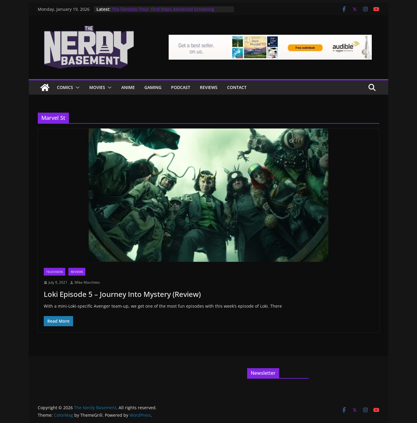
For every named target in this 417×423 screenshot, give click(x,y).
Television (54, 272)
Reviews (208, 87)
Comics (65, 87)
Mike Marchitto (87, 282)
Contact (237, 87)
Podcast (180, 87)
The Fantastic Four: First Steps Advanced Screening (163, 9)
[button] (76, 87)
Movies (97, 87)
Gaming (152, 87)
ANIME (128, 87)
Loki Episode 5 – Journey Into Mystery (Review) (122, 294)
